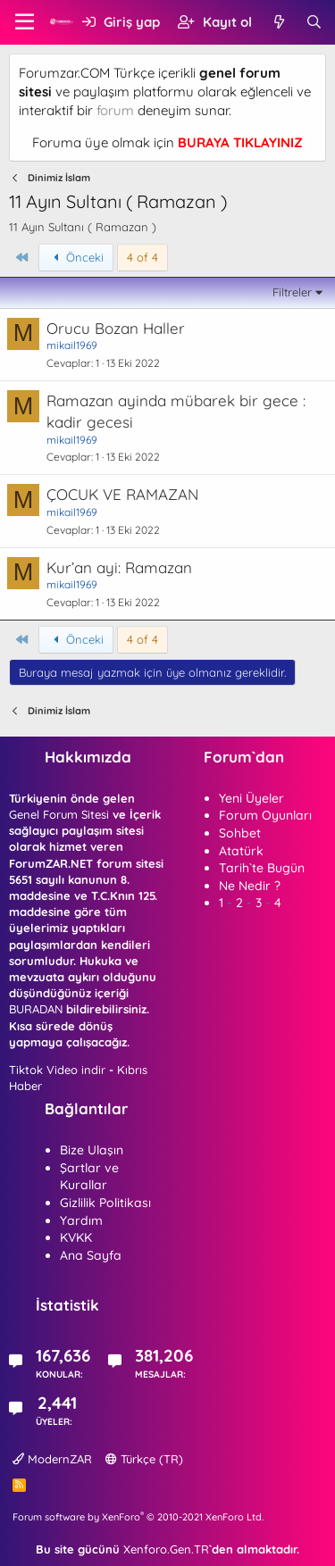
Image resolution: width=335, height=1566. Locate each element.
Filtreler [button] (292, 292)
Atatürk (241, 851)
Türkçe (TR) (144, 1459)
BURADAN (36, 1009)
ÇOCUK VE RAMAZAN (122, 494)
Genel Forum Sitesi (59, 814)
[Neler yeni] (278, 21)
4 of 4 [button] (142, 257)
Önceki (76, 257)
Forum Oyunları (265, 815)
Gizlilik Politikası (105, 1203)
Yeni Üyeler (251, 798)
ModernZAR (52, 1459)
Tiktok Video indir (57, 1069)
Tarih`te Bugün (262, 868)
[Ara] (314, 21)
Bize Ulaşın (91, 1150)
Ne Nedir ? (250, 886)
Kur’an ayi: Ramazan (119, 567)
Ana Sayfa (90, 1255)
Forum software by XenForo (138, 1517)
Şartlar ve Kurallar (89, 1177)
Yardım (81, 1220)
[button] (25, 22)
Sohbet (240, 833)
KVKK (76, 1237)
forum (115, 110)
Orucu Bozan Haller (115, 328)
